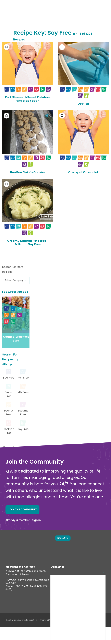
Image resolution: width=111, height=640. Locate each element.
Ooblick (83, 104)
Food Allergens (64, 588)
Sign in (36, 520)
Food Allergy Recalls (67, 630)
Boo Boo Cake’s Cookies (27, 172)
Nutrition (60, 623)
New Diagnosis (64, 602)
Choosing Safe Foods (67, 616)
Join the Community (22, 509)
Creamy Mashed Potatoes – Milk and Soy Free (27, 242)
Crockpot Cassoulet (83, 172)
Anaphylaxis (62, 595)
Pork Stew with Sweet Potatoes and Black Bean (27, 99)
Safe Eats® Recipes (66, 609)
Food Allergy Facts (66, 581)
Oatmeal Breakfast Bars (16, 338)
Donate (62, 538)
